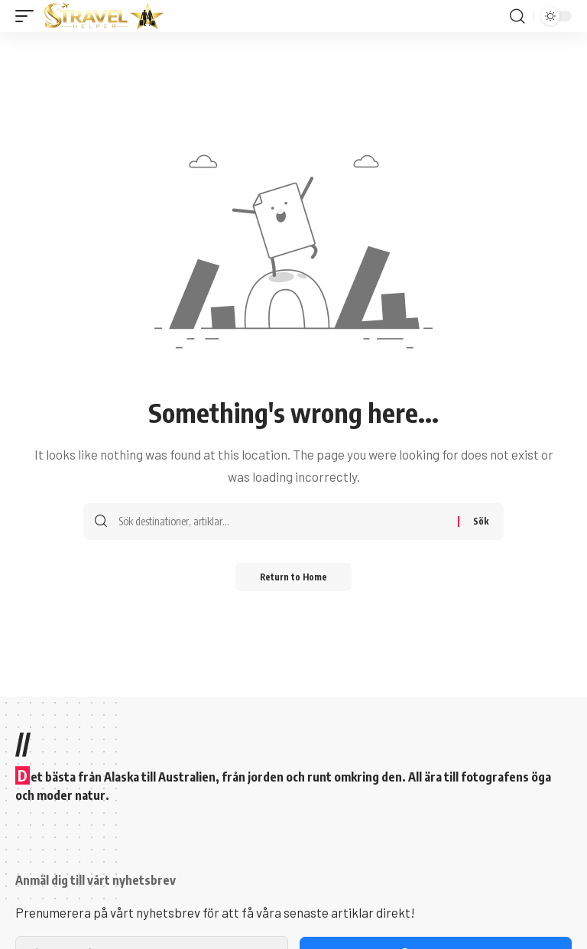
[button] (28, 16)
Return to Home (294, 577)
